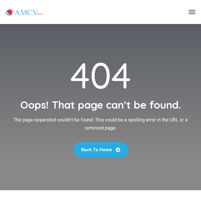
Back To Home (100, 149)
